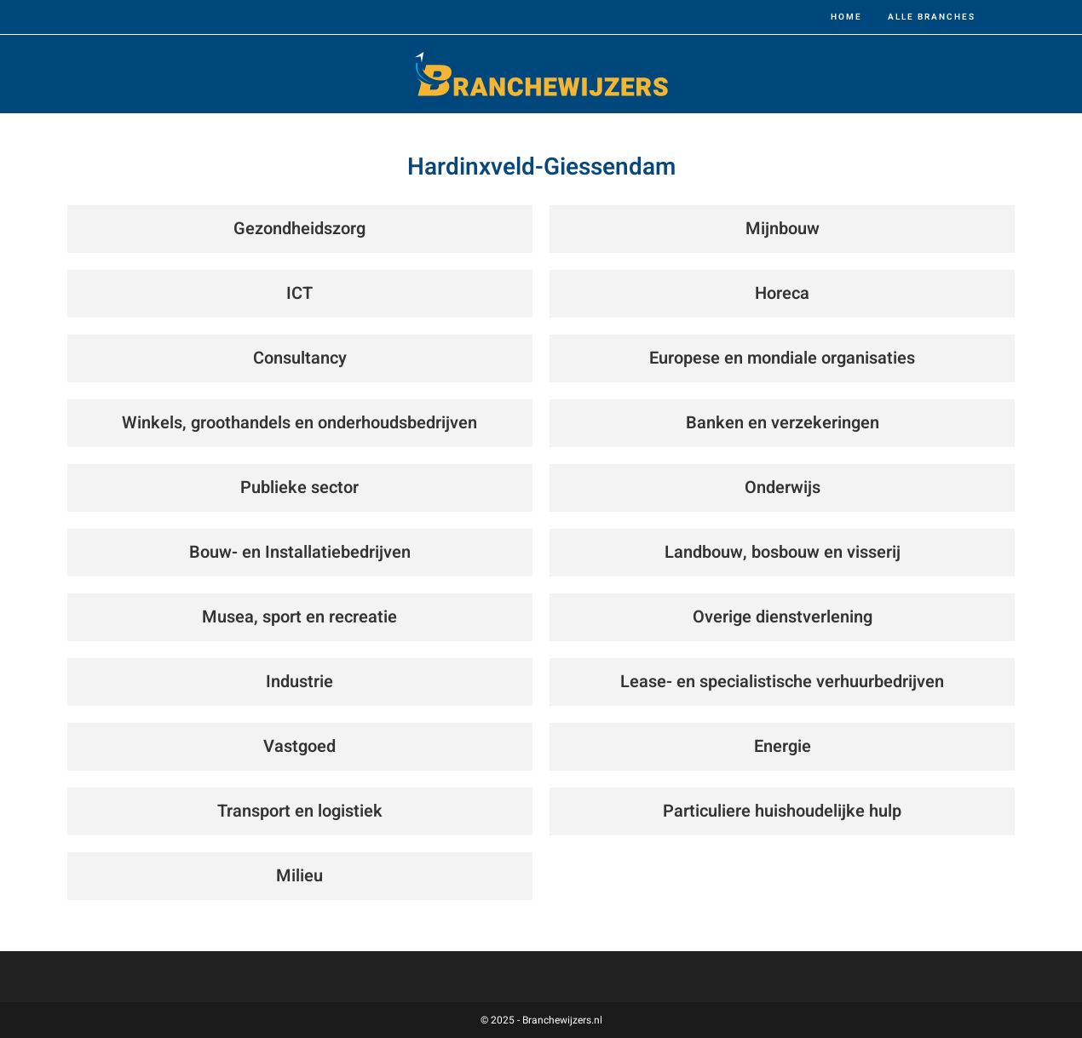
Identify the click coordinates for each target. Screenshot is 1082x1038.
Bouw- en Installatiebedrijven (300, 552)
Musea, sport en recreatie (299, 617)
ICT (299, 293)
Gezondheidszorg (299, 228)
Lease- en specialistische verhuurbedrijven (782, 681)
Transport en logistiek (300, 811)
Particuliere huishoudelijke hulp (782, 811)
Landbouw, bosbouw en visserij (783, 552)
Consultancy (300, 358)
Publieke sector (299, 487)
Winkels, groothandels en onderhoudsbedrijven (299, 422)
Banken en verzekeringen (782, 422)
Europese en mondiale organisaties (782, 358)
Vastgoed (299, 746)
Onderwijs (782, 487)
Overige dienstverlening (782, 617)
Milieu (299, 875)
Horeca (782, 293)
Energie (782, 746)
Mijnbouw (782, 228)
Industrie (299, 681)
